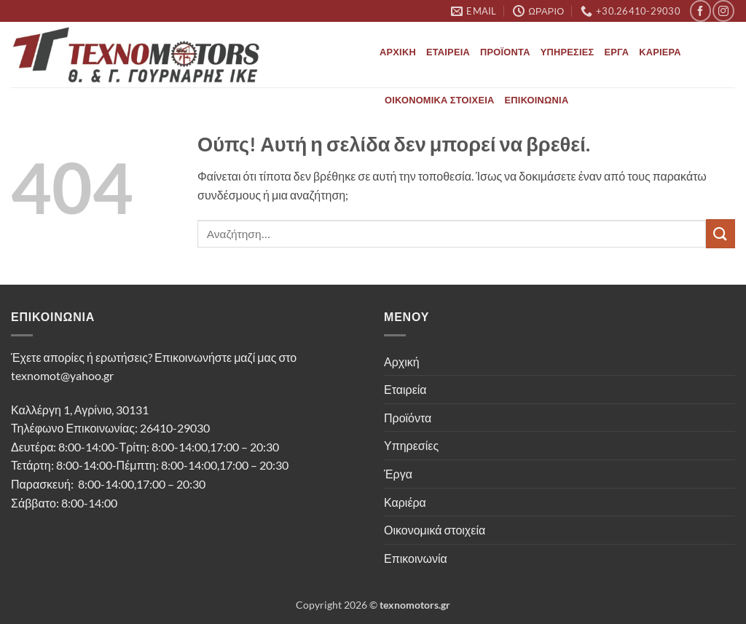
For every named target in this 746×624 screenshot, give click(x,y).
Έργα (617, 52)
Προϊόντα (505, 52)
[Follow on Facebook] (700, 10)
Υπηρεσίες (567, 52)
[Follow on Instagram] (723, 10)
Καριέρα (660, 52)
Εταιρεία (448, 52)
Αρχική (398, 52)
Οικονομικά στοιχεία (440, 100)
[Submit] (720, 233)
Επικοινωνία (537, 100)
